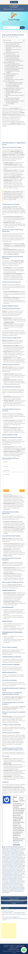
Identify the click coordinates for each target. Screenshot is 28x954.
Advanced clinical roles (6, 848)
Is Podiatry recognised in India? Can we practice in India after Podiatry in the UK (15, 101)
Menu (14, 2)
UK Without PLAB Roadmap (8, 911)
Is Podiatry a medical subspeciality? (13, 98)
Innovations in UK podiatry (19, 861)
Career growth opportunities (7, 851)
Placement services (5, 866)
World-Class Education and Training (13, 43)
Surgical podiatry (13, 890)
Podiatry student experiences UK (16, 883)
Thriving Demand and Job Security (12, 55)
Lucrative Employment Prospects (12, 66)
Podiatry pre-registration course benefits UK (16, 877)
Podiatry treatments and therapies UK (9, 884)
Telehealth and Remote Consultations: (15, 82)
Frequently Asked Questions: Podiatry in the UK (13, 88)
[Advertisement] (8, 930)
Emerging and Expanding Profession (13, 63)
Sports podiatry (22, 888)
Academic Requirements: (11, 75)
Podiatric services (5, 867)
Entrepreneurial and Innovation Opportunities (14, 68)
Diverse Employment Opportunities (13, 56)
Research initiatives (6, 888)
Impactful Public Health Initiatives (12, 69)
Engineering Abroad (20, 946)
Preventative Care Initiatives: (13, 86)
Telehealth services (20, 890)
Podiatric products (21, 866)
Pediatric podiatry (21, 865)
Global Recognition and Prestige (12, 45)
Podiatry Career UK (13, 867)
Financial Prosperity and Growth (12, 58)
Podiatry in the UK (17, 873)
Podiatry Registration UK (14, 879)
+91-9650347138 (14, 5)
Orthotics (16, 865)
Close (22, 490)
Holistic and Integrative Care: (13, 85)
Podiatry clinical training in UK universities (16, 869)
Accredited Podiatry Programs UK (16, 847)
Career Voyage (14, 20)
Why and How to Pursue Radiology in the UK (11, 917)
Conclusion (6, 105)
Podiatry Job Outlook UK (8, 875)
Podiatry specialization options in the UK (13, 882)
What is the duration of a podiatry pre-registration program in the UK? (13, 90)
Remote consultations (20, 887)
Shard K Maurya (16, 36)
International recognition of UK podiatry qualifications (12, 862)
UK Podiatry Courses (18, 891)
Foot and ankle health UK (15, 856)
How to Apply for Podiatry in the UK (11, 73)
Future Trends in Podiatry (9, 81)
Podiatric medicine (13, 866)
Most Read (6, 847)
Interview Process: (9, 78)
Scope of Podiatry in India (9, 62)
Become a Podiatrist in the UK (17, 848)
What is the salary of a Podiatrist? (12, 99)
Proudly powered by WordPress (9, 951)
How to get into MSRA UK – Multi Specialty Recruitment (13, 912)
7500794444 (15, 7)
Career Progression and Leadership (13, 59)
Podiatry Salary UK (13, 880)
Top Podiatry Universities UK (7, 891)
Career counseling (21, 849)
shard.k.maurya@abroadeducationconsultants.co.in (15, 9)
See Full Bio (16, 842)
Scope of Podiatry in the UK (9, 53)
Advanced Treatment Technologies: (15, 83)
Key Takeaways (11, 103)
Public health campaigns (11, 887)
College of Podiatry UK (15, 852)
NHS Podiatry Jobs (10, 865)
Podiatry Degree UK (18, 871)
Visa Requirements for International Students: (15, 79)
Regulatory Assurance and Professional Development (13, 50)
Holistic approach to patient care (14, 860)
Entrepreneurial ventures (9, 854)
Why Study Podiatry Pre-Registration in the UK (13, 42)
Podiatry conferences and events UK (9, 870)
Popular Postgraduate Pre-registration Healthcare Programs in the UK (14, 898)
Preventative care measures (7, 886)
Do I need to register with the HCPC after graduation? (14, 93)
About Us (6, 946)
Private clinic (15, 886)
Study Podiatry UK (5, 890)
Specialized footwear (14, 888)
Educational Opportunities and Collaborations (15, 65)
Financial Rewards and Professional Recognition (13, 71)
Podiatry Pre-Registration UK (7, 878)
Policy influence (20, 884)
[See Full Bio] (19, 842)
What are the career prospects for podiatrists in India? (15, 96)
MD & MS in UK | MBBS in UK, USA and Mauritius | (14, 945)
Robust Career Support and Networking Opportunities (13, 47)
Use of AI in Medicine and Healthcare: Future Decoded (14, 902)
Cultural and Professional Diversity (12, 52)
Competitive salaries (14, 853)
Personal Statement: (10, 76)
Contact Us (12, 946)
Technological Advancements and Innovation (14, 61)
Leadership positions (8, 864)
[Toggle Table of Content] (23, 41)
